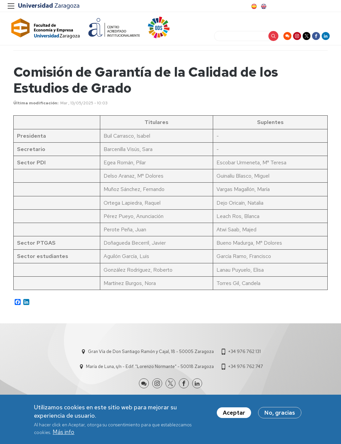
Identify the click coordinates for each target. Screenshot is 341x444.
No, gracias (279, 412)
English (263, 6)
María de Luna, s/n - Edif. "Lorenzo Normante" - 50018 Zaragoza (150, 372)
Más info (63, 432)
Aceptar (234, 412)
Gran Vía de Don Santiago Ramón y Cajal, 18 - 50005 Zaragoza (151, 357)
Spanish (253, 6)
